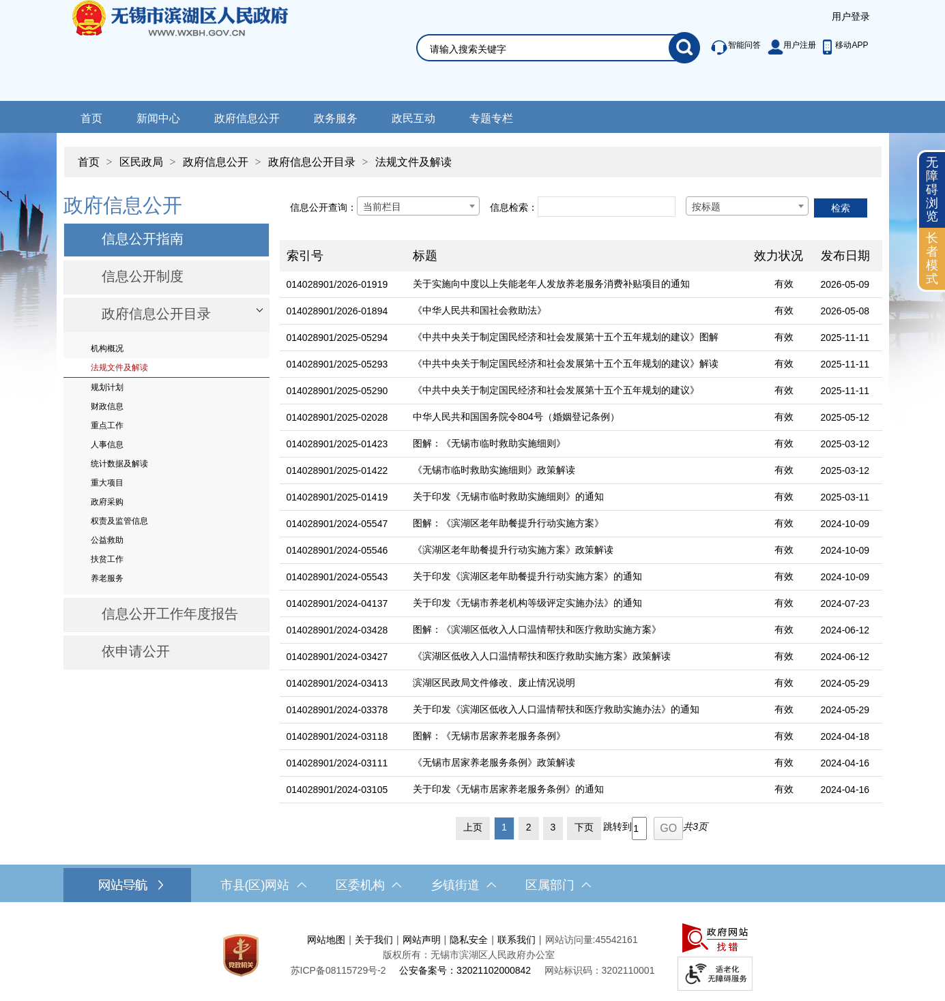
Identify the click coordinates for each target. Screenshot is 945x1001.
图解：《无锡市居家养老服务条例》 (489, 735)
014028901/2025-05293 (337, 364)
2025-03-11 (845, 497)
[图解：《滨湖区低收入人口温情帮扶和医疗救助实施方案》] (576, 630)
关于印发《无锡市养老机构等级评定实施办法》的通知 (527, 602)
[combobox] (418, 205)
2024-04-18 (845, 736)
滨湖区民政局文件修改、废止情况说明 (494, 682)
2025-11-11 (845, 337)
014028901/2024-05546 (337, 550)
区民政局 (141, 162)
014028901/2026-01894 (337, 310)
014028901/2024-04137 (337, 603)
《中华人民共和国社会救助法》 (480, 310)
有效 (784, 283)
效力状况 (778, 256)
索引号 (305, 256)
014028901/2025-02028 (337, 417)
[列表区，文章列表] (581, 515)
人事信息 (107, 444)
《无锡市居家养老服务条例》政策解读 (494, 762)
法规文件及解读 (413, 162)
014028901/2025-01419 (337, 497)
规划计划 (107, 387)
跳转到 (617, 826)
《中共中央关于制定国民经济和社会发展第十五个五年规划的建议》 (556, 390)
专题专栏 (491, 118)
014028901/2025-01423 (337, 443)
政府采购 (107, 502)
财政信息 (107, 406)
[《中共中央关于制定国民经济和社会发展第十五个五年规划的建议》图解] (576, 338)
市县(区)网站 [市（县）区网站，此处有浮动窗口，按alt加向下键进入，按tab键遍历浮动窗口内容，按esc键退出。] (263, 885)
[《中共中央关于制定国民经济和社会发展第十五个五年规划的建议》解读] (576, 364)
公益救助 (107, 540)
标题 (425, 256)
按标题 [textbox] (706, 206)
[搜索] (684, 47)
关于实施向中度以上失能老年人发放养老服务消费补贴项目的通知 (551, 283)
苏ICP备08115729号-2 (338, 970)
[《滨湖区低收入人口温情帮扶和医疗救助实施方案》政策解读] (576, 657)
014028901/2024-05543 (337, 576)
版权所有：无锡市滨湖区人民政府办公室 (469, 954)
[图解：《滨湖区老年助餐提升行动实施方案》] (576, 524)
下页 (584, 827)
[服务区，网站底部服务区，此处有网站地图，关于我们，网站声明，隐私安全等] (472, 955)
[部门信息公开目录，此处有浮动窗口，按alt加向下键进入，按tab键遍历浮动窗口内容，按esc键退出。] (166, 315)
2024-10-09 (845, 523)
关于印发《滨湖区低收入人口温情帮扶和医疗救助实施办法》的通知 (556, 709)
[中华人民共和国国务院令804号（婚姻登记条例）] (576, 417)
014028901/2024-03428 (337, 630)
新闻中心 (158, 118)
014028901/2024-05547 (337, 523)
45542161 (616, 939)
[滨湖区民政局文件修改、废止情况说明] (576, 683)
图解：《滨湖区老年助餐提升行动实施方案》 (508, 523)
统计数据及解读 (119, 463)
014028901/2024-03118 (337, 736)
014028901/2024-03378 (337, 709)
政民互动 (413, 118)
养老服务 (107, 578)
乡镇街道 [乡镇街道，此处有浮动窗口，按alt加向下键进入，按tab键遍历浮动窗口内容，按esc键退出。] (463, 885)
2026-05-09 (845, 284)
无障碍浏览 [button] (932, 189)
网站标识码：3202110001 (599, 970)
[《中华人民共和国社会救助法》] (576, 311)
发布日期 (845, 256)
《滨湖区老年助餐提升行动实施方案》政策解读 (513, 549)
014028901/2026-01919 (337, 284)
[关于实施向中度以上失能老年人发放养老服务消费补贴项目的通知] (576, 284)
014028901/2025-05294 (337, 337)
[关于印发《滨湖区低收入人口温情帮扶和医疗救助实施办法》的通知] (576, 710)
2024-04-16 (845, 763)
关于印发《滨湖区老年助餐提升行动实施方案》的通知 (527, 576)
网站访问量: (570, 939)
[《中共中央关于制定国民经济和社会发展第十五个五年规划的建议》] (576, 391)
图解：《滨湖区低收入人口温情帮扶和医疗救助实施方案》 (537, 629)
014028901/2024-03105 (337, 789)
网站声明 (422, 939)
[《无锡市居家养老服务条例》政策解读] (576, 763)
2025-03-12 (845, 443)
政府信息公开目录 (311, 162)
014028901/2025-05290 (337, 390)
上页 (472, 827)
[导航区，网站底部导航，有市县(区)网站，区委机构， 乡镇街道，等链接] (472, 885)
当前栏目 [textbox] (382, 206)
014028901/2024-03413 (337, 683)
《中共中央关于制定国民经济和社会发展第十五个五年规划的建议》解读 (565, 363)
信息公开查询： (323, 207)
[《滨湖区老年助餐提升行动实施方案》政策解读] (576, 550)
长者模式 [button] (932, 258)
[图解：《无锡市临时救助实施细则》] (576, 444)
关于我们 (374, 939)
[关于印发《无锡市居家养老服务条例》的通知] (576, 790)
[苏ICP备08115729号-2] (338, 970)
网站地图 (326, 939)
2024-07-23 (845, 603)
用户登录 (851, 16)
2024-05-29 (845, 683)
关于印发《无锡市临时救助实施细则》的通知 (508, 496)
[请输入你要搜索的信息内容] (549, 49)
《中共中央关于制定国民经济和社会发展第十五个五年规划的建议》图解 (565, 336)
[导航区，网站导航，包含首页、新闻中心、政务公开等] (472, 117)
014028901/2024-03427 (337, 656)
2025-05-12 (845, 417)
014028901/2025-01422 (337, 470)
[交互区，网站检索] (541, 31)
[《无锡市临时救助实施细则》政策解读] (576, 471)
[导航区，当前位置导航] (472, 155)
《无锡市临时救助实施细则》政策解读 (494, 469)
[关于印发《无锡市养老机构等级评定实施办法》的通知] (576, 604)
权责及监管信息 (119, 521)
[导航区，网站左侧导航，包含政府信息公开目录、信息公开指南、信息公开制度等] (166, 430)
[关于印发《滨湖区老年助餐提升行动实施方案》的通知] (576, 577)
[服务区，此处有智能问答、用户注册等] (785, 48)
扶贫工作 (107, 559)
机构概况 (107, 348)
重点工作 (107, 425)
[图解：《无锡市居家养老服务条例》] (576, 736)
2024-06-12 (845, 630)
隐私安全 (469, 939)
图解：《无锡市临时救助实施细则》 (489, 443)
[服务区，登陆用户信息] (851, 17)
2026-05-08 (845, 310)
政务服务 (336, 118)
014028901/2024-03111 (337, 763)
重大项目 (107, 483)
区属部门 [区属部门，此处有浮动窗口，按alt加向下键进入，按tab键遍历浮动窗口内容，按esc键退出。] (558, 885)
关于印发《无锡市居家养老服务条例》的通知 (508, 788)
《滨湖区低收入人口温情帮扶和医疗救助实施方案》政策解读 (542, 656)
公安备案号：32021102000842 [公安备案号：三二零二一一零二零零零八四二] (465, 970)
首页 (91, 118)
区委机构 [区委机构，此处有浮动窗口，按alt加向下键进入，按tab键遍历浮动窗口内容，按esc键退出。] (368, 885)
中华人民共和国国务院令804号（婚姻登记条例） (516, 416)
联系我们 (516, 939)
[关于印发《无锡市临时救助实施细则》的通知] (576, 497)
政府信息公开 (247, 118)
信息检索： (514, 207)
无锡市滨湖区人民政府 (199, 50)
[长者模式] (932, 259)
